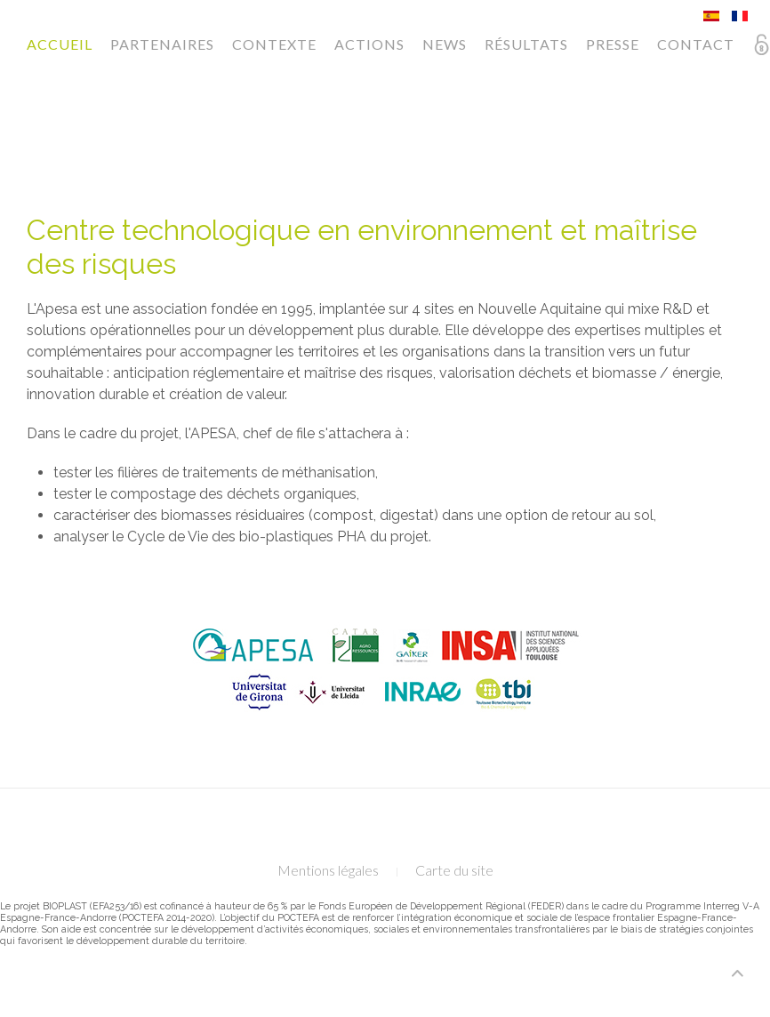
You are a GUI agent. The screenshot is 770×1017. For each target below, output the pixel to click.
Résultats (526, 44)
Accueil (59, 44)
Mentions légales (328, 869)
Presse (612, 44)
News (444, 44)
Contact (695, 44)
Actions (369, 44)
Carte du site (454, 869)
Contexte (274, 44)
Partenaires (162, 44)
